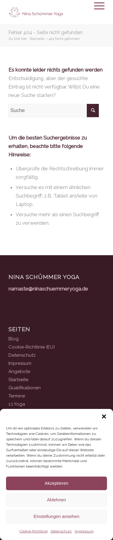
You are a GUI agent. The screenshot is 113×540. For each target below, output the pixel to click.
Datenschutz (61, 531)
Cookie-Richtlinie (34, 531)
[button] (104, 416)
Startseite (18, 379)
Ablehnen (56, 499)
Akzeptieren (56, 483)
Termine (16, 396)
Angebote (19, 371)
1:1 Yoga (16, 404)
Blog (13, 339)
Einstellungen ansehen (57, 516)
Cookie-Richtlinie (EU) (31, 347)
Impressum (84, 531)
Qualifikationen (24, 388)
